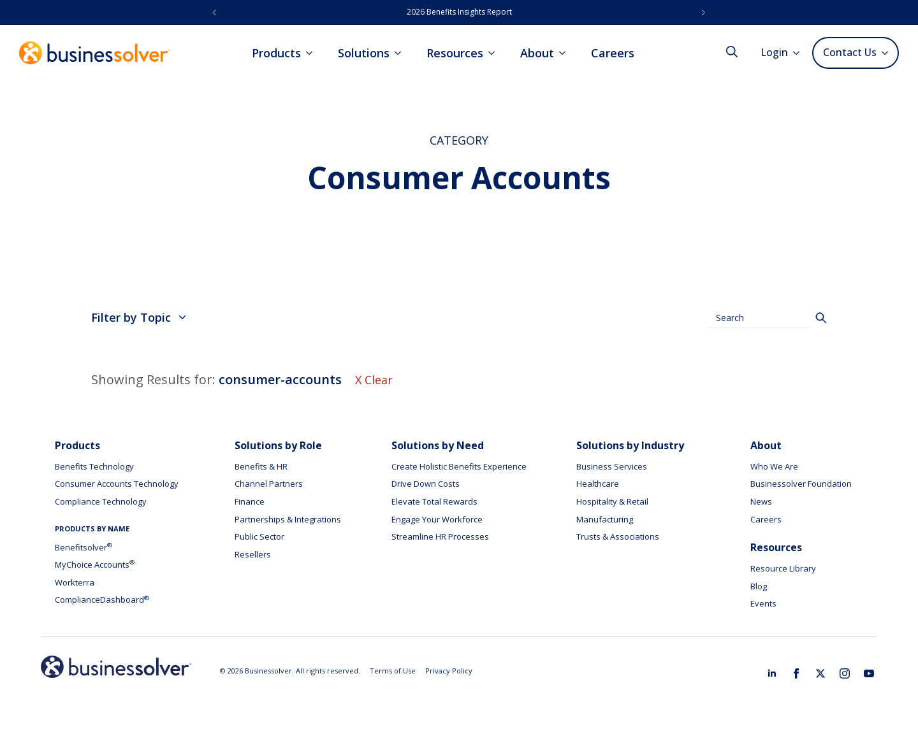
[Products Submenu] (313, 52)
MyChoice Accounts (95, 564)
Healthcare (597, 483)
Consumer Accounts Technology (116, 483)
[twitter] (820, 673)
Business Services (611, 466)
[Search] (821, 317)
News (761, 501)
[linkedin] (772, 673)
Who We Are (774, 466)
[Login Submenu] (800, 53)
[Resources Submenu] (495, 52)
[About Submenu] (566, 52)
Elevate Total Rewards (434, 501)
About (537, 53)
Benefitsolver (83, 547)
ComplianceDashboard (102, 599)
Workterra (74, 582)
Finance (250, 501)
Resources (454, 53)
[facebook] (796, 673)
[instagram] (844, 673)
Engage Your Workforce (437, 519)
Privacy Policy (448, 670)
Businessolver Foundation (801, 483)
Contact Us (850, 52)
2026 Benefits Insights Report (459, 11)
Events (763, 603)
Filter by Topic (138, 317)
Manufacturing (604, 519)
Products (276, 53)
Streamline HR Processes (440, 536)
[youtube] (869, 673)
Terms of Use (393, 670)
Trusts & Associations (617, 536)
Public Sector (259, 536)
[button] (214, 12)
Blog (758, 586)
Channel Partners (269, 483)
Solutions (364, 53)
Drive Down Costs (425, 483)
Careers (612, 53)
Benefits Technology (94, 466)
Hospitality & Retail (612, 501)
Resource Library (783, 568)
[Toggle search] (731, 51)
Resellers (253, 554)
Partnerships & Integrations (288, 519)
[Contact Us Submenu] (887, 53)
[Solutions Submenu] (402, 52)
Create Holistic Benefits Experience (459, 466)
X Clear (374, 379)
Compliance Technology (101, 501)
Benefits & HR (261, 466)
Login (774, 52)
